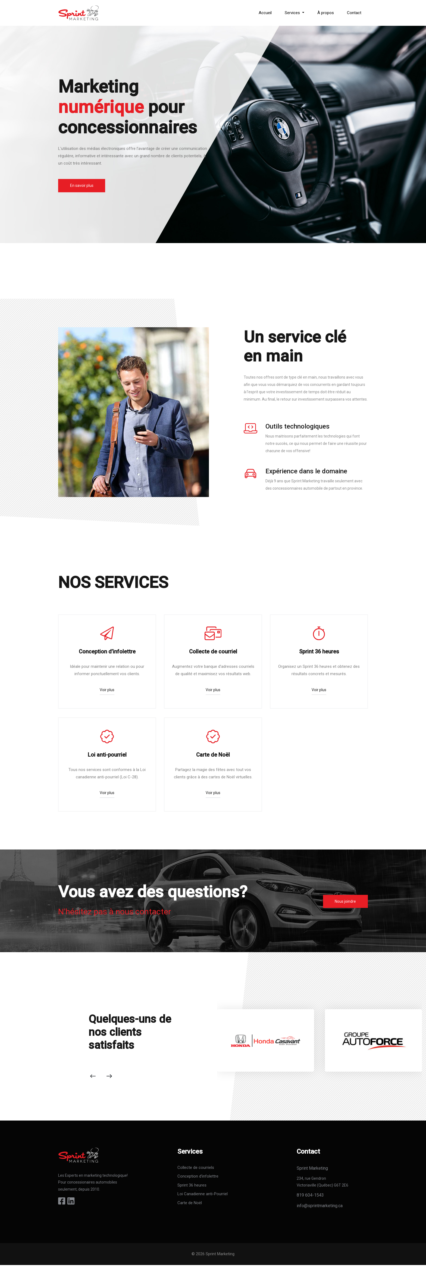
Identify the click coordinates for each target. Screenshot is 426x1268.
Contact (354, 12)
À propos (325, 12)
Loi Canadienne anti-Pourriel (202, 1197)
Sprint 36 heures (191, 1188)
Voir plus (107, 690)
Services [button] (293, 12)
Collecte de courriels (195, 1170)
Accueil (265, 12)
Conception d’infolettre (197, 1179)
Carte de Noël (189, 1206)
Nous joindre (344, 904)
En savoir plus (82, 185)
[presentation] (93, 1079)
